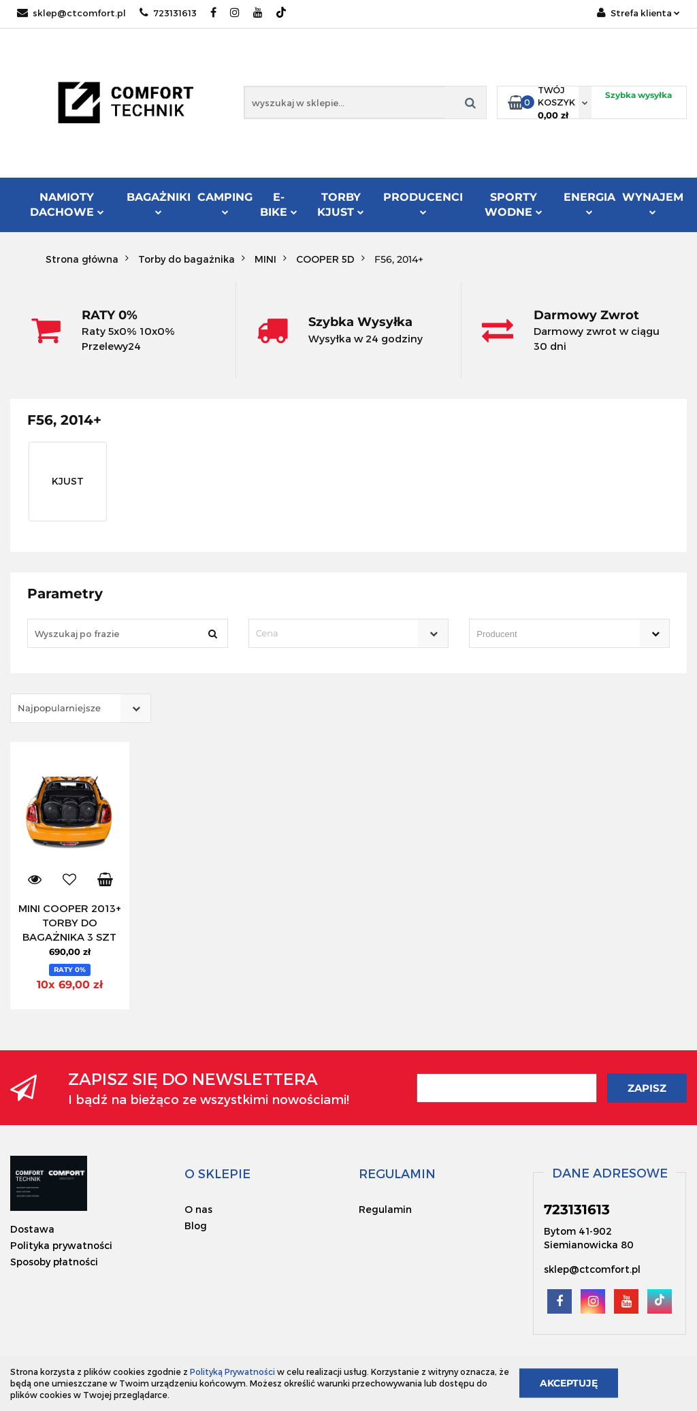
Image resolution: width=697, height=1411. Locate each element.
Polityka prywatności (61, 1245)
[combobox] (348, 633)
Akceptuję (569, 1383)
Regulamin (385, 1209)
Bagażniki (159, 203)
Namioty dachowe (67, 204)
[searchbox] (549, 634)
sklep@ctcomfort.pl (71, 12)
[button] (217, 1173)
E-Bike (278, 204)
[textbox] (337, 633)
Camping (225, 203)
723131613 (168, 12)
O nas (198, 1209)
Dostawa (32, 1229)
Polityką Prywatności (232, 1371)
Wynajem (652, 203)
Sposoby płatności (54, 1261)
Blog (195, 1225)
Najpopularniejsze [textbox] (59, 707)
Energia (589, 203)
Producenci (423, 204)
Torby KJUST (340, 204)
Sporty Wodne (513, 204)
